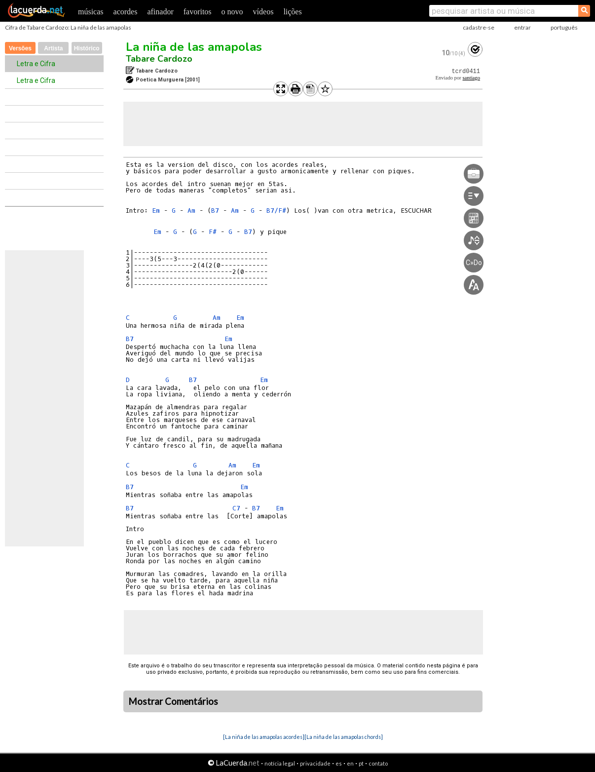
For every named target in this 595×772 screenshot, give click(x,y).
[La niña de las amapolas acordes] (263, 736)
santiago (471, 77)
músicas (91, 11)
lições (292, 11)
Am (191, 210)
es (338, 763)
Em (156, 210)
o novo (232, 11)
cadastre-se (478, 27)
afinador (160, 11)
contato (378, 763)
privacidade (315, 763)
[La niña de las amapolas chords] (343, 736)
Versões (20, 48)
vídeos (263, 11)
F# (213, 232)
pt (361, 763)
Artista (53, 48)
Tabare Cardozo (159, 59)
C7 (236, 508)
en (350, 763)
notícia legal (279, 763)
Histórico (87, 48)
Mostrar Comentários (173, 701)
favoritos (198, 11)
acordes (125, 11)
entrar (522, 27)
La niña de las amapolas (194, 47)
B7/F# (276, 210)
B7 (215, 210)
